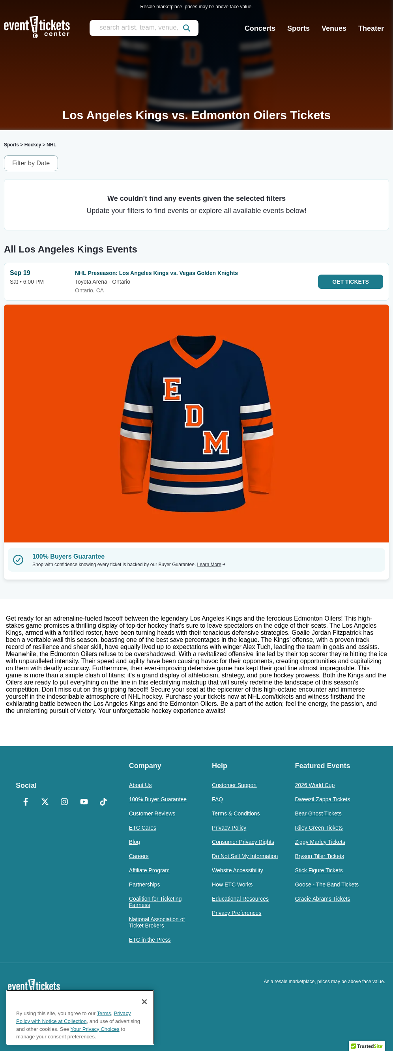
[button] (367, 1043)
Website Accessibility (237, 870)
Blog (134, 842)
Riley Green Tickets (318, 828)
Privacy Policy (229, 828)
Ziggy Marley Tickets (320, 842)
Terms (104, 1013)
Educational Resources (240, 899)
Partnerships (144, 884)
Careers (139, 856)
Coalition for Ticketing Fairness (155, 902)
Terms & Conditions (236, 813)
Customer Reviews (152, 813)
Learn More (211, 564)
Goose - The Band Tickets (327, 884)
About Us (140, 785)
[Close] (144, 1001)
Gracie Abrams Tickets (322, 899)
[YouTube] (84, 802)
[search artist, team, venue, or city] (144, 28)
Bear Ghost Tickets (318, 813)
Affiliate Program (149, 870)
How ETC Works (232, 884)
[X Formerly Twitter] (44, 802)
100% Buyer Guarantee (158, 799)
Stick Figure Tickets (318, 870)
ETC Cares (142, 828)
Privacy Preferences (236, 913)
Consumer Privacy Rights (243, 842)
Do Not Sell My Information (245, 856)
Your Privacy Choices (95, 1029)
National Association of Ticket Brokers (157, 922)
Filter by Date (31, 163)
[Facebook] (25, 802)
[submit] (187, 28)
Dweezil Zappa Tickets (322, 799)
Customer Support (234, 785)
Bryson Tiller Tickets (319, 856)
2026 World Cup (315, 785)
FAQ (217, 799)
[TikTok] (103, 802)
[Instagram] (64, 802)
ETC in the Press (150, 940)
